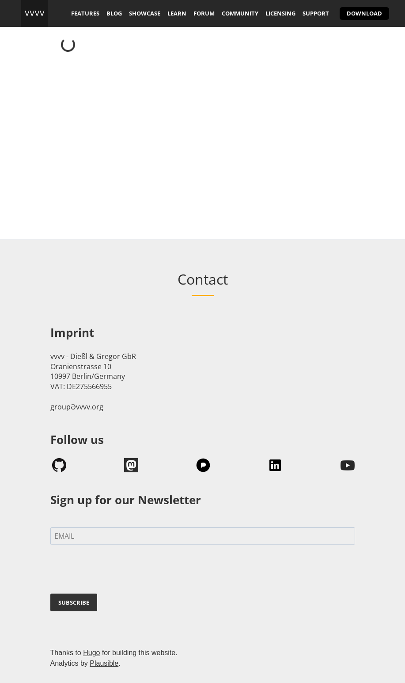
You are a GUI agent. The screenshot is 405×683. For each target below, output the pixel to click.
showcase (144, 13)
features (85, 13)
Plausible (104, 663)
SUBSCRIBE (73, 602)
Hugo (91, 652)
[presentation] (117, 571)
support (316, 13)
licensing (280, 13)
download (364, 13)
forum (204, 13)
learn (176, 13)
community (240, 13)
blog (114, 13)
